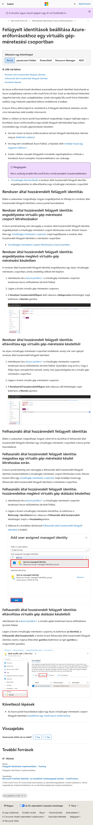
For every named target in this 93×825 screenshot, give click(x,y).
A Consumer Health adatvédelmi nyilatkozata (22, 816)
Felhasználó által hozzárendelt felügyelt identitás (26, 78)
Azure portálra (33, 277)
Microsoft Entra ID (19, 20)
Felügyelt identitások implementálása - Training (24, 766)
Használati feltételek (57, 816)
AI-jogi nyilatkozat (10, 812)
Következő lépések (13, 82)
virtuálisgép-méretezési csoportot (29, 234)
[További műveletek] (88, 21)
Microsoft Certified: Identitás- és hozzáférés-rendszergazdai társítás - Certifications (40, 778)
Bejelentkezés (85, 3)
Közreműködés (55, 812)
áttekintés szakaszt (25, 137)
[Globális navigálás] (3, 4)
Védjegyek (74, 816)
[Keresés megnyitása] (75, 4)
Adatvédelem (72, 812)
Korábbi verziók (29, 812)
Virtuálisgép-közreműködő (24, 180)
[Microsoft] (46, 4)
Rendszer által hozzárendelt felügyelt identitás (25, 74)
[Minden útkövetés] (4, 21)
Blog (41, 812)
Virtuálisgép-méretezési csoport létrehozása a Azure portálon (39, 244)
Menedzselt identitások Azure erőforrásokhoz (52, 20)
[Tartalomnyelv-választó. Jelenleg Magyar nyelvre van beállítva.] (8, 805)
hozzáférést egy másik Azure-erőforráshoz (48, 715)
